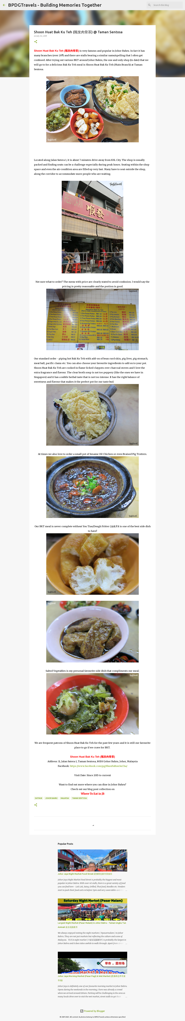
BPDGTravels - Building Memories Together (55, 5)
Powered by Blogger (92, 1011)
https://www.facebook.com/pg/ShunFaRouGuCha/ (98, 766)
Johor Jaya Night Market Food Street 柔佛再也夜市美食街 (85, 874)
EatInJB (38, 798)
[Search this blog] (167, 5)
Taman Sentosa (79, 798)
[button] (35, 42)
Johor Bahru (51, 798)
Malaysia (65, 798)
